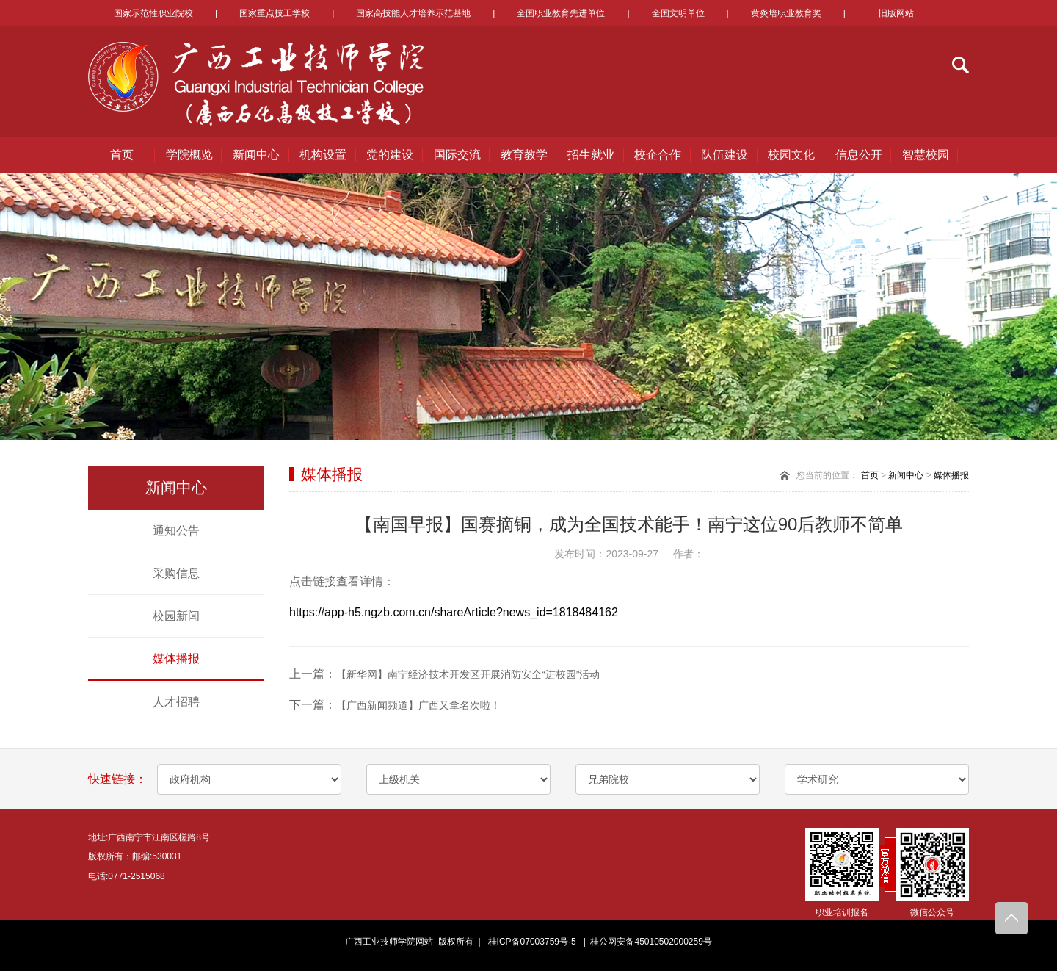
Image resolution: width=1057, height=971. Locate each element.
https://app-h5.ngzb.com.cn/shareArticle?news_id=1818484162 (453, 612)
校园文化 (791, 154)
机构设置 (322, 154)
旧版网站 (896, 13)
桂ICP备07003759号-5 (532, 941)
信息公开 (858, 154)
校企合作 (657, 154)
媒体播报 (176, 658)
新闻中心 (256, 154)
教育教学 (524, 154)
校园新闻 (176, 616)
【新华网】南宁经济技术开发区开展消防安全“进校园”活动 (468, 674)
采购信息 (176, 573)
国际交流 (457, 154)
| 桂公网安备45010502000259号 (645, 941)
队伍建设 (724, 154)
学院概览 (189, 154)
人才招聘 (176, 702)
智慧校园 (925, 154)
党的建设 (389, 154)
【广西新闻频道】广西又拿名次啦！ (418, 705)
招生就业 (590, 154)
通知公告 (176, 530)
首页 (122, 154)
